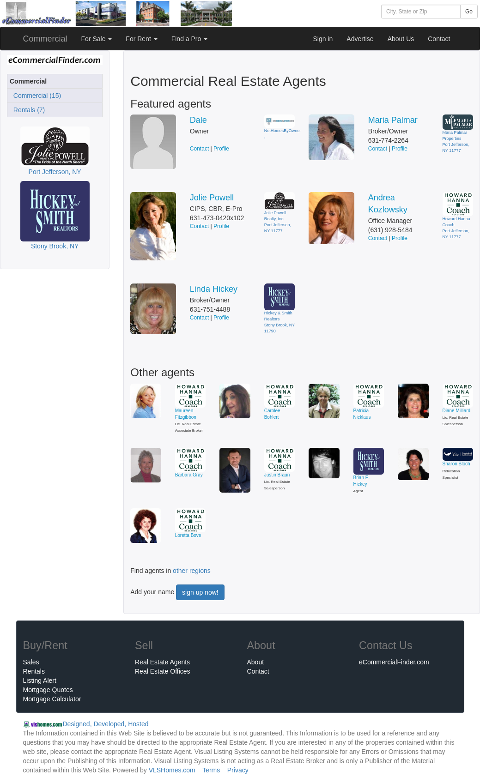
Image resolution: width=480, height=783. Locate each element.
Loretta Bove (188, 535)
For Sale (96, 38)
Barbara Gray (189, 474)
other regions (192, 570)
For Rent (141, 38)
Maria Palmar (393, 120)
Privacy (238, 770)
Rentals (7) (27, 110)
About (255, 662)
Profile (221, 148)
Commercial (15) (35, 95)
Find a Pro (189, 38)
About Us (401, 38)
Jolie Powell (212, 197)
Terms (211, 770)
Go (469, 11)
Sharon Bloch (456, 463)
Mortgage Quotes (48, 689)
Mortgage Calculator (52, 699)
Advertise (359, 38)
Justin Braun (277, 474)
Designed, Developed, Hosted (106, 724)
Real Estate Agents (162, 662)
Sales (31, 662)
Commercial (45, 38)
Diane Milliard (457, 410)
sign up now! (200, 592)
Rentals (34, 671)
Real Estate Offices (162, 671)
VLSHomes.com (172, 770)
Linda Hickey (213, 289)
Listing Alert (39, 680)
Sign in (323, 38)
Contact (439, 38)
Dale (198, 120)
